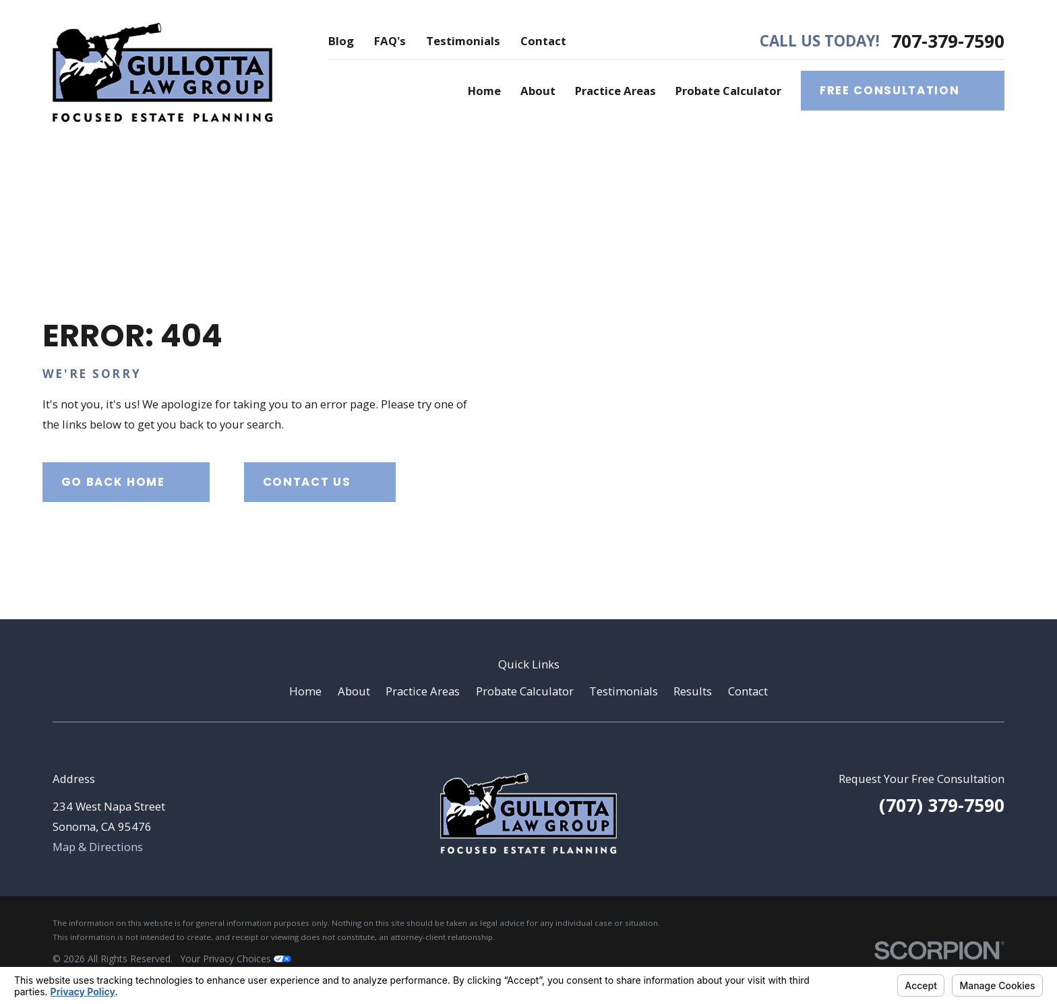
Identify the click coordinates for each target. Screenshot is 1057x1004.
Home (305, 691)
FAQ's (390, 41)
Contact (543, 41)
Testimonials (463, 41)
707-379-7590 (947, 41)
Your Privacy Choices (236, 958)
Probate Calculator (525, 691)
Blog (341, 41)
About (354, 691)
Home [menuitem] (484, 90)
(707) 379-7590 (941, 804)
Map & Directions (98, 846)
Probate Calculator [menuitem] (728, 90)
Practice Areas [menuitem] (615, 90)
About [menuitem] (537, 90)
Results (692, 691)
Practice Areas (423, 691)
